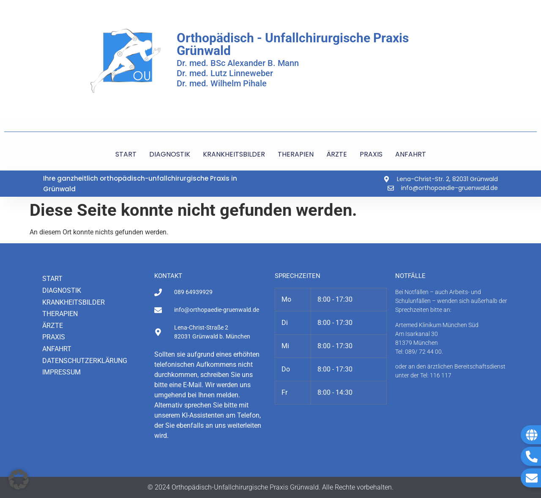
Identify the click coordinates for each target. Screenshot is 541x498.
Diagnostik (61, 290)
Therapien (60, 314)
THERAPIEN (296, 154)
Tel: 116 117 (435, 375)
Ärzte (52, 326)
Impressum (61, 372)
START (126, 154)
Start (52, 279)
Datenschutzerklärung (84, 361)
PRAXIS (371, 154)
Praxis (53, 337)
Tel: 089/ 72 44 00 (418, 351)
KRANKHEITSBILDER (234, 154)
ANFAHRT (410, 154)
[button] (18, 479)
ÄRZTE (336, 154)
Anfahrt (56, 349)
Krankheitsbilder (73, 302)
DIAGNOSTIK (169, 154)
